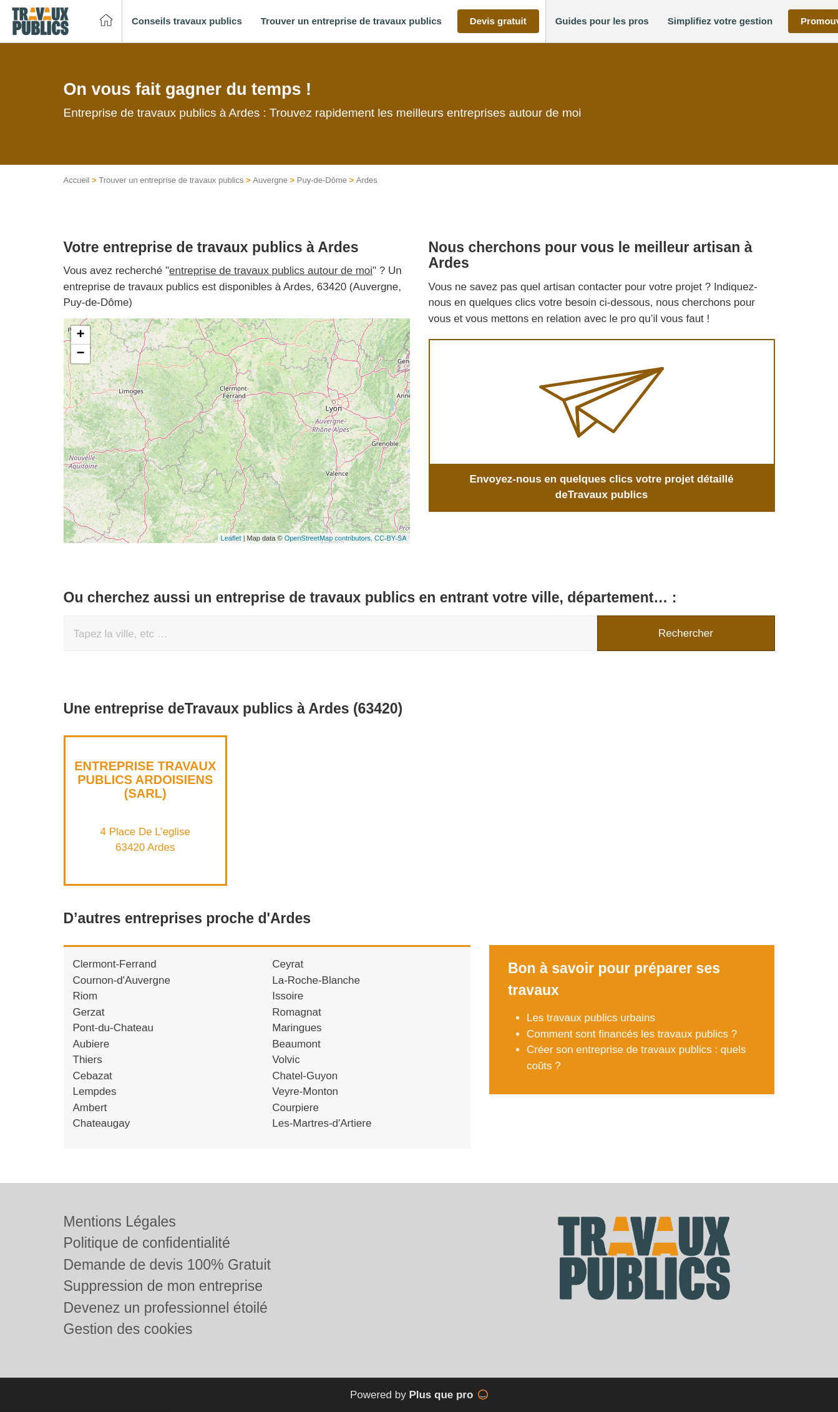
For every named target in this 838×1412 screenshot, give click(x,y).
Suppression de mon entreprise (163, 1286)
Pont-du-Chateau (113, 1028)
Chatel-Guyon (305, 1076)
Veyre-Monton (305, 1091)
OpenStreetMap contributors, (329, 538)
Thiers (87, 1060)
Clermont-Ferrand (115, 964)
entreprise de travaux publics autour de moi (271, 271)
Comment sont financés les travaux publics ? (632, 1034)
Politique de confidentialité (147, 1243)
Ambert (90, 1108)
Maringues (296, 1028)
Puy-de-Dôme (322, 180)
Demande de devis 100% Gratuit (167, 1265)
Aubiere (91, 1044)
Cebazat (92, 1076)
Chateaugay (101, 1123)
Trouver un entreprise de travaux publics (171, 180)
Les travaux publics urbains (591, 1018)
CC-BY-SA (390, 538)
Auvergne (270, 180)
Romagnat (296, 1012)
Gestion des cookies (128, 1329)
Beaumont (296, 1044)
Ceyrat (287, 964)
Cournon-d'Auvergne (121, 980)
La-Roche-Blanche (316, 980)
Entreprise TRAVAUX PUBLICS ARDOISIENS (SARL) (145, 779)
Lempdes (95, 1091)
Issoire (287, 996)
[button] (186, 21)
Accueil (77, 180)
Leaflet (231, 538)
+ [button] (80, 335)
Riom (85, 996)
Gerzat (89, 1012)
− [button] (80, 354)
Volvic (286, 1060)
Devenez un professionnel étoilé (166, 1308)
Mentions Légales (120, 1221)
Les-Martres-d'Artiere (321, 1123)
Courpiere (295, 1108)
